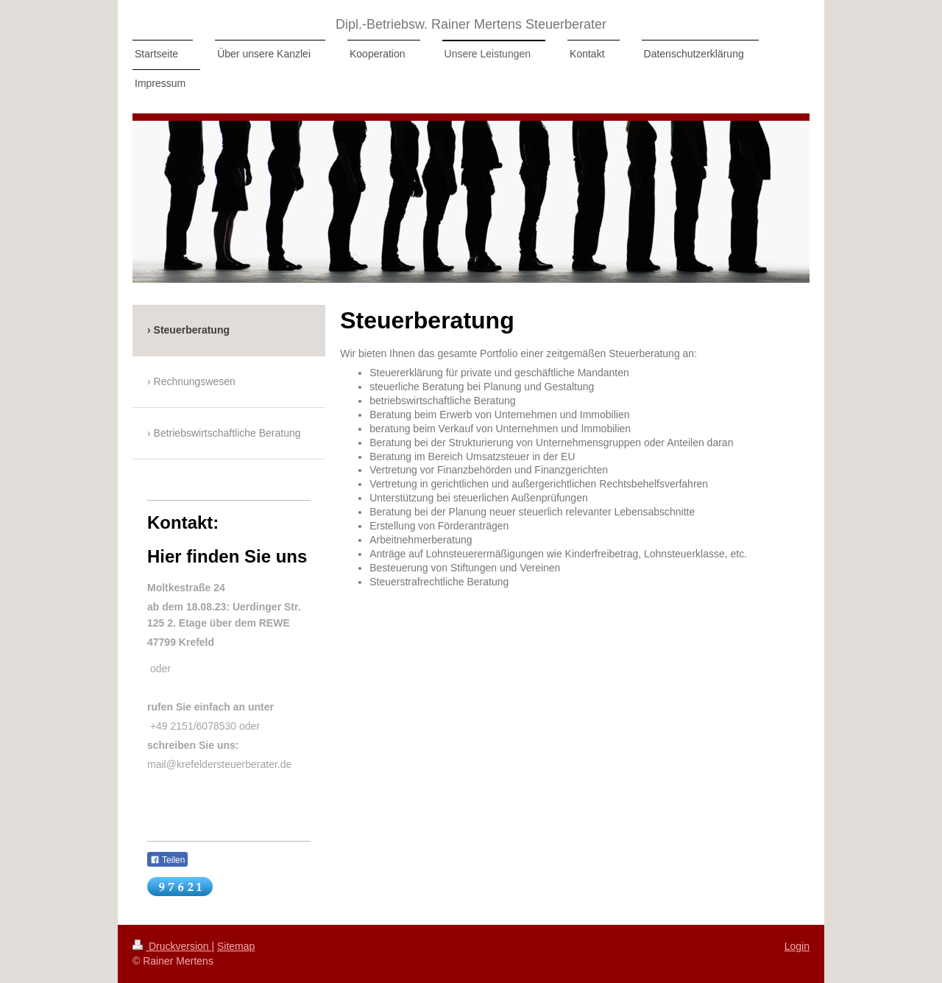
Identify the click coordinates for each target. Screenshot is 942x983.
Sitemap (236, 946)
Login (797, 946)
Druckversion (171, 946)
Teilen (167, 860)
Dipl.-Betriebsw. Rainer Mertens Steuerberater (471, 24)
